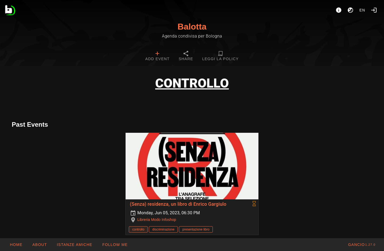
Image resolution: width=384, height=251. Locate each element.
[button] (74, 244)
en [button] (362, 10)
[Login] (374, 10)
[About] (339, 10)
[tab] (157, 56)
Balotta (192, 26)
